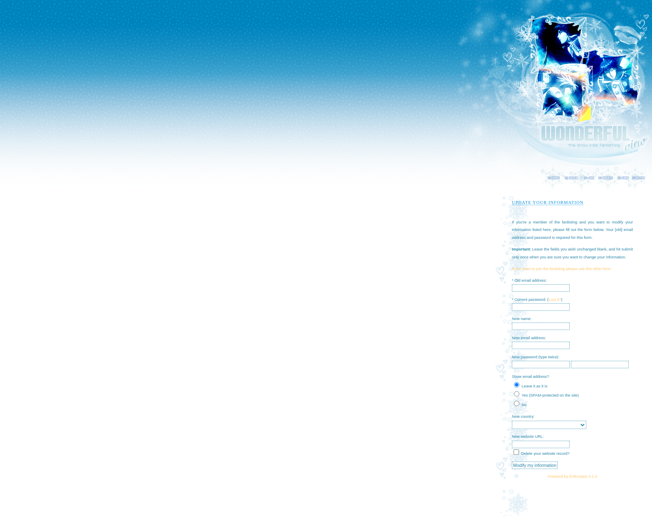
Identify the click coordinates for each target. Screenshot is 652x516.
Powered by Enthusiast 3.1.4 (572, 476)
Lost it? (554, 300)
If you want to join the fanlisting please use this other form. (562, 269)
